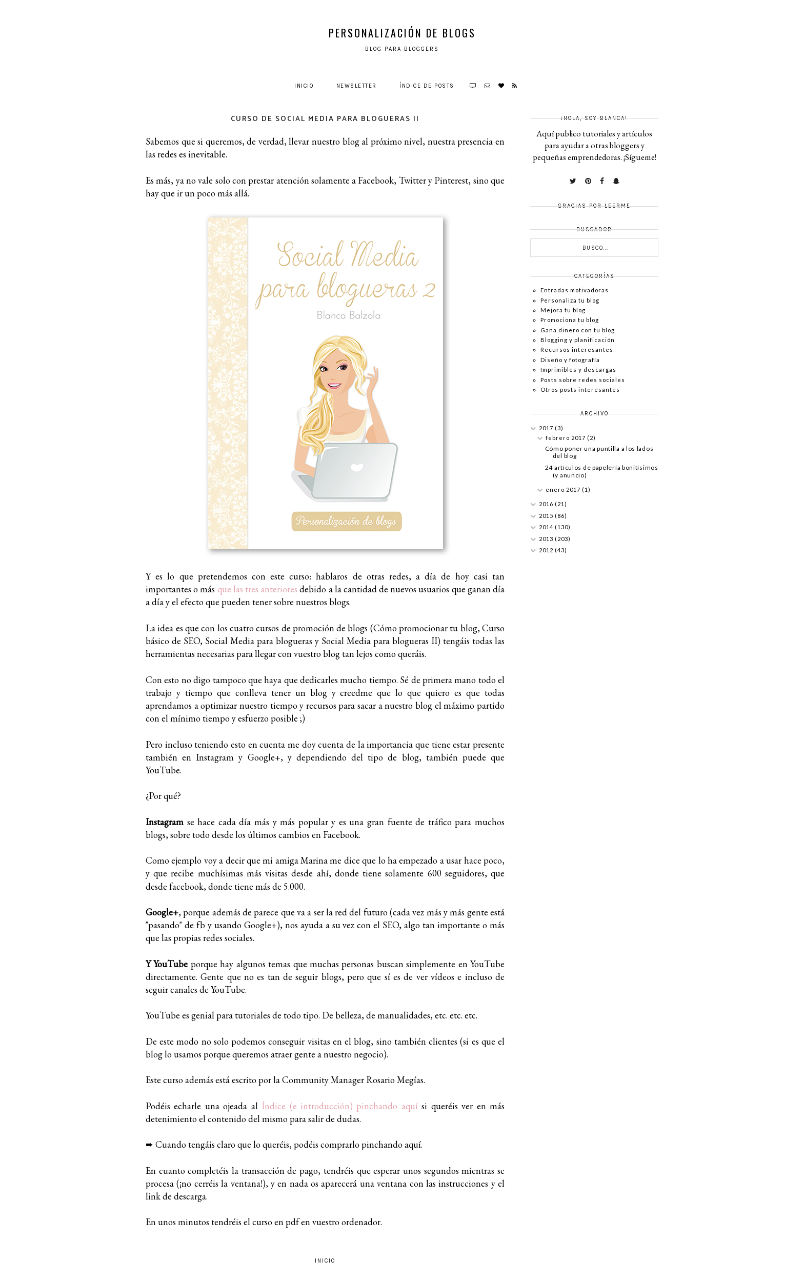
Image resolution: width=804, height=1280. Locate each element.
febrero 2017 (566, 437)
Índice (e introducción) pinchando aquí (340, 1106)
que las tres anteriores (257, 589)
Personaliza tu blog (569, 300)
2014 (547, 527)
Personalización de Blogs (402, 33)
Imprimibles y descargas (578, 369)
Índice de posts (426, 86)
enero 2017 (564, 489)
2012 (547, 550)
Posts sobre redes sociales (582, 379)
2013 (547, 538)
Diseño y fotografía (570, 359)
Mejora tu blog (563, 310)
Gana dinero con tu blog (577, 330)
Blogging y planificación (577, 339)
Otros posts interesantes (580, 389)
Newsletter (356, 86)
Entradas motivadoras (574, 290)
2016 (547, 504)
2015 (547, 515)
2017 (547, 428)
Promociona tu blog (569, 319)
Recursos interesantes (576, 349)
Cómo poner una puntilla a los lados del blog (599, 452)
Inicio (303, 86)
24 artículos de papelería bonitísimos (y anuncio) (601, 471)
